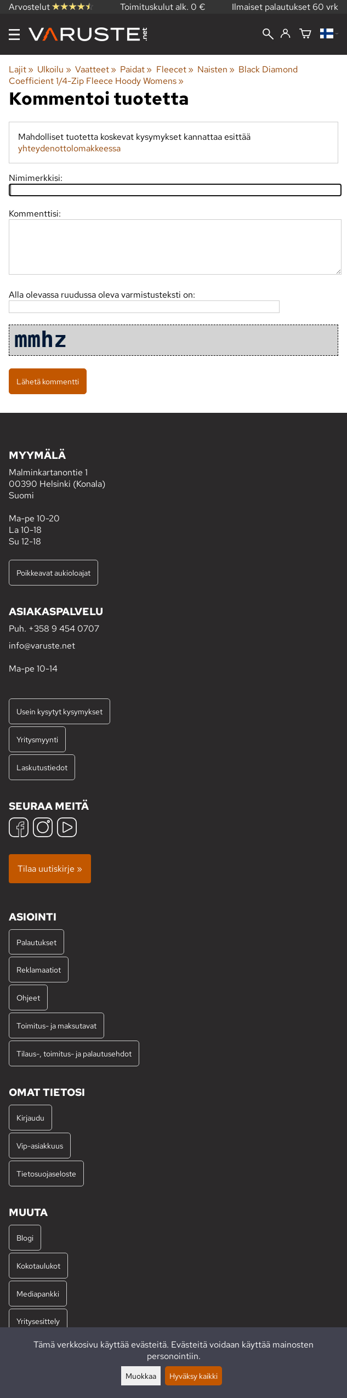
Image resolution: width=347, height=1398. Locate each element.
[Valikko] (14, 34)
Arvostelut (51, 7)
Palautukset (36, 942)
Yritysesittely (38, 1321)
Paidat (136, 69)
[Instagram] (43, 828)
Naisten (216, 69)
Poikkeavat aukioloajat (53, 572)
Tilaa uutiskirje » (50, 868)
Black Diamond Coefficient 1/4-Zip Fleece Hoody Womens (153, 75)
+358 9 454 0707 (64, 628)
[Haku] (268, 35)
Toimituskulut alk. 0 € (163, 7)
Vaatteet (95, 69)
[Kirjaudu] (285, 34)
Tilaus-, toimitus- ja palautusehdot (74, 1053)
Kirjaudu (30, 1117)
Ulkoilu (54, 69)
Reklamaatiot (38, 969)
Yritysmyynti (37, 739)
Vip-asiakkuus (39, 1145)
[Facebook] (19, 828)
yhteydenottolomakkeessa (69, 148)
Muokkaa (141, 1376)
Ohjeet (28, 997)
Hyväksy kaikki (193, 1376)
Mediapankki (37, 1293)
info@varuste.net (42, 645)
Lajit (21, 69)
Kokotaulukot (38, 1265)
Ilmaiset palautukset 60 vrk (285, 7)
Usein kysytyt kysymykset (59, 711)
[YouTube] (67, 828)
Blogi (24, 1237)
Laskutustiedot (41, 767)
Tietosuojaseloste (46, 1173)
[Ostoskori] (305, 34)
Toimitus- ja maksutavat (56, 1025)
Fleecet (175, 69)
